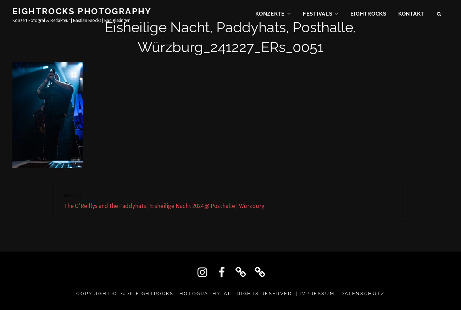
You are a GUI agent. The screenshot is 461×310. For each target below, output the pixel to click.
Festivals (318, 16)
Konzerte (270, 16)
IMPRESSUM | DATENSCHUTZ (342, 293)
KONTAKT (411, 16)
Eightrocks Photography (82, 14)
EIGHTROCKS (368, 16)
